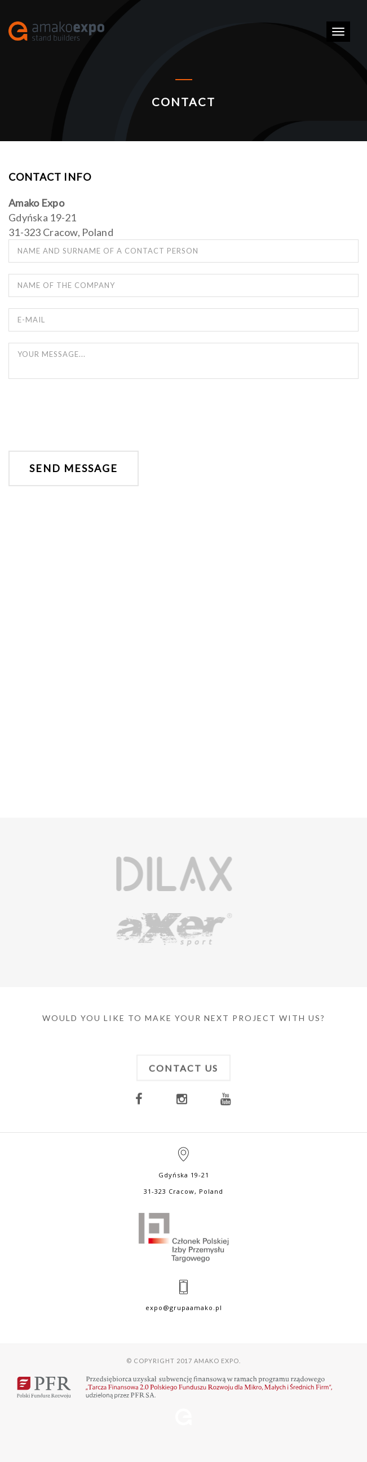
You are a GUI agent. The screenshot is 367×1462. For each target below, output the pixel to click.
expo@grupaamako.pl (183, 1307)
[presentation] (94, 416)
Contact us (183, 1079)
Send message (73, 468)
